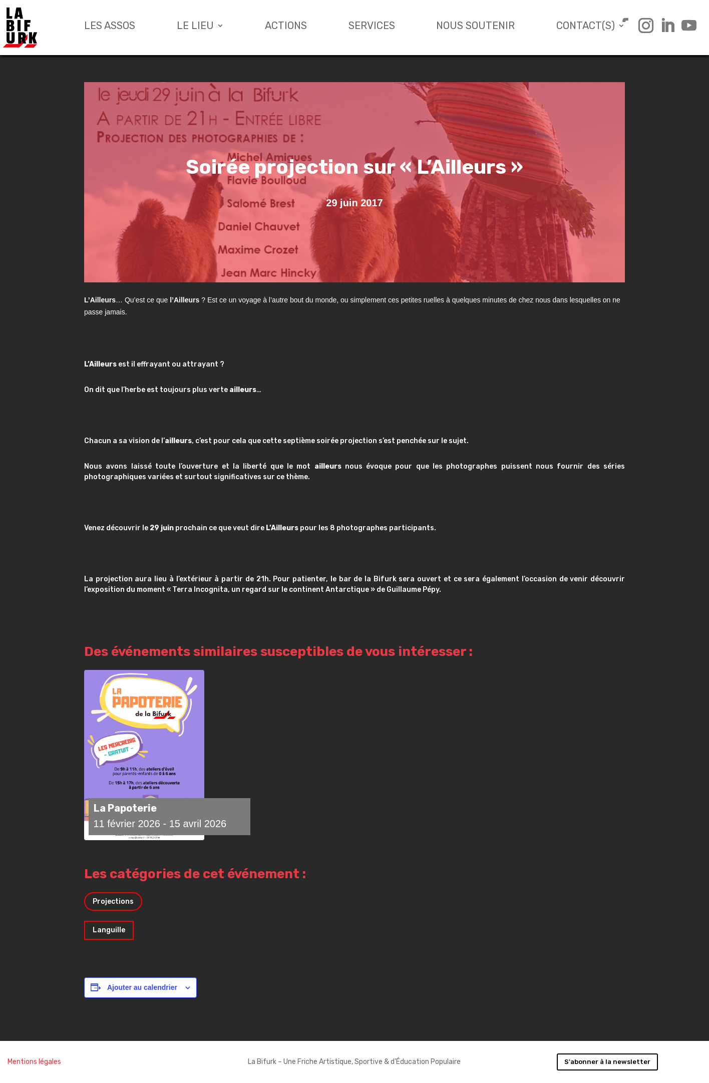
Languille (109, 930)
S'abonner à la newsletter (607, 1061)
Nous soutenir (475, 27)
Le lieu (195, 27)
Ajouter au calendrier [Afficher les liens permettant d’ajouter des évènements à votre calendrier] (142, 987)
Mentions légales (34, 1061)
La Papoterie (125, 808)
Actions (286, 27)
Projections (113, 901)
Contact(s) (585, 27)
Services (371, 27)
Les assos (109, 27)
